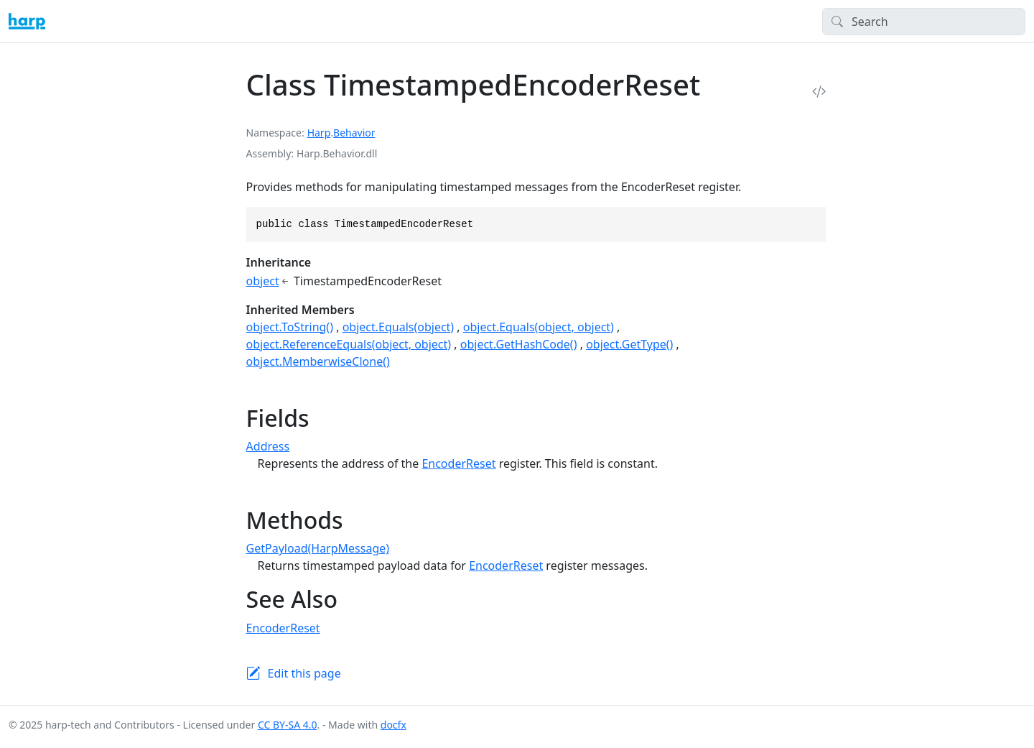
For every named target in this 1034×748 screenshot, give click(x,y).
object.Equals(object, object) (538, 327)
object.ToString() (289, 327)
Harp (319, 132)
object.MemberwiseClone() (318, 361)
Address (268, 446)
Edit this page (304, 673)
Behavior (354, 132)
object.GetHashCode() (518, 344)
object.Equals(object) (399, 327)
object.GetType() (629, 344)
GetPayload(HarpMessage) (317, 548)
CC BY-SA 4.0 (287, 724)
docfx (393, 724)
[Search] (923, 21)
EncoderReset (458, 463)
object (262, 281)
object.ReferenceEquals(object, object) (349, 344)
